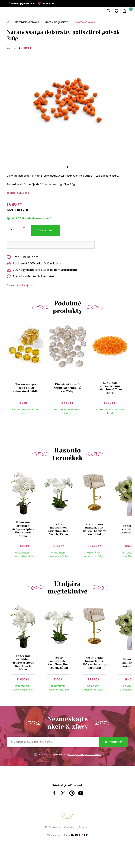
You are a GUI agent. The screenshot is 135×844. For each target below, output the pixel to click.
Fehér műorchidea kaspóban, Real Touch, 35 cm (59, 529)
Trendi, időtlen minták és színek (31, 276)
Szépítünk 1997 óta (22, 257)
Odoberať (114, 742)
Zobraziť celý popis (18, 193)
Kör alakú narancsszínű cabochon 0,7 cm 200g (110, 388)
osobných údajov (78, 754)
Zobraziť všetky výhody (21, 285)
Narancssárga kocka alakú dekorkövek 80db (25, 388)
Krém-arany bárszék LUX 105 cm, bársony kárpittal (94, 529)
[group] (24, 516)
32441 (28, 48)
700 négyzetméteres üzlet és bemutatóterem (42, 270)
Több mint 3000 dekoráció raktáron (34, 263)
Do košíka (47, 230)
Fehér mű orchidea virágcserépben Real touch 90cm (22, 529)
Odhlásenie (94, 754)
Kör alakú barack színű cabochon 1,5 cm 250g (67, 388)
